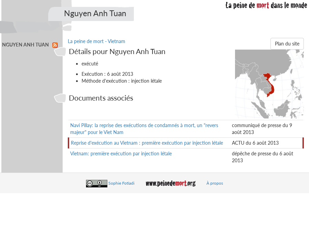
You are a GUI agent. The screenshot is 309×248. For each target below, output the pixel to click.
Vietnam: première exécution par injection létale (121, 153)
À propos (214, 183)
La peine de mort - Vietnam (96, 41)
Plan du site (287, 43)
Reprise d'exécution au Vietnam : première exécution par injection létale (147, 143)
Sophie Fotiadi (121, 183)
